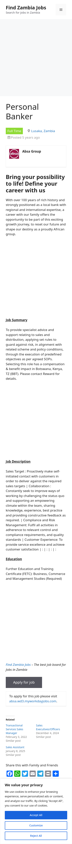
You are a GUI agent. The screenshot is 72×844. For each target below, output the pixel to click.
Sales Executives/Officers (48, 727)
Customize (36, 825)
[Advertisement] (36, 59)
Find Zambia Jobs (26, 7)
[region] (36, 811)
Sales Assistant (15, 747)
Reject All (36, 835)
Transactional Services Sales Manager (14, 729)
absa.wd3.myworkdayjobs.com (32, 701)
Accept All (36, 815)
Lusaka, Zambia (43, 131)
